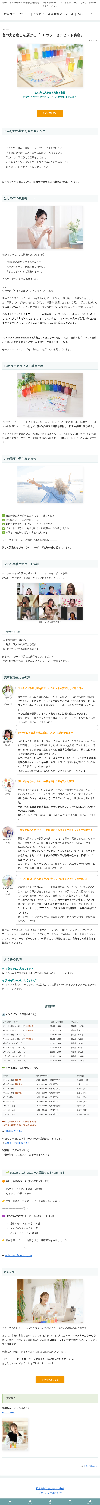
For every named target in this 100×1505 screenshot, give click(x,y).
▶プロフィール (8, 1412)
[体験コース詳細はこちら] (18, 1255)
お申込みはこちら (50, 1379)
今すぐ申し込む (50, 113)
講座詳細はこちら (14, 1131)
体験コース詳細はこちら (17, 1143)
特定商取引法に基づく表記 (50, 1482)
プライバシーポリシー (50, 1486)
